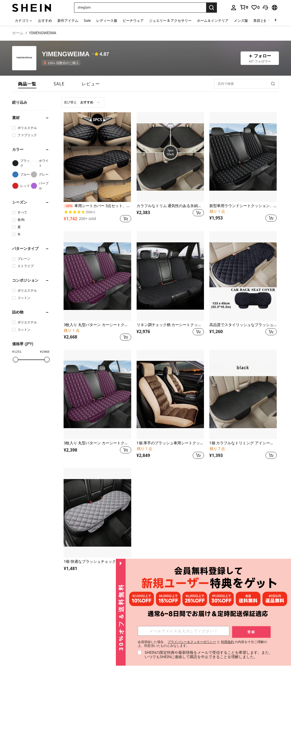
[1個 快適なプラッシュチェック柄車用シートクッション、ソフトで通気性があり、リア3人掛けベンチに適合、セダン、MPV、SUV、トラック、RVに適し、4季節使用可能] (97, 513)
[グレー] (40, 174)
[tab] (27, 83)
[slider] (15, 359)
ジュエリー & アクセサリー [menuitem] (170, 20)
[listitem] (62, 62)
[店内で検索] (246, 84)
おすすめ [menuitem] (45, 20)
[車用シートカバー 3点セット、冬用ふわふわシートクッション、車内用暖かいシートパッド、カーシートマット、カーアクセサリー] (97, 157)
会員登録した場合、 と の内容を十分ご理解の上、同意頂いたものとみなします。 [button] (202, 644)
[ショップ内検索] (273, 83)
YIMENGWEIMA (65, 54)
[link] (244, 7)
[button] (265, 7)
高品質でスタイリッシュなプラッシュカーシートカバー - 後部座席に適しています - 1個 (243, 325)
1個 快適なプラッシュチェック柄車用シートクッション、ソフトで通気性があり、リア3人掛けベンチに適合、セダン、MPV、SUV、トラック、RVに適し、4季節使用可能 (97, 561)
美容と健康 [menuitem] (262, 20)
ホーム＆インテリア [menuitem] (212, 20)
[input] (183, 631)
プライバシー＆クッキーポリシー (192, 642)
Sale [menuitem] (87, 20)
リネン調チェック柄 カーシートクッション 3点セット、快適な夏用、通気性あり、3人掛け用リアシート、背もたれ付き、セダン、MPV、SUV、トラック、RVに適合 (170, 325)
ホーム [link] (17, 33)
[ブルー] (21, 174)
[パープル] (40, 186)
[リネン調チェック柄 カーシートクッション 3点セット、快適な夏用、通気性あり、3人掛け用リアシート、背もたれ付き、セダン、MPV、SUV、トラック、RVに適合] (170, 276)
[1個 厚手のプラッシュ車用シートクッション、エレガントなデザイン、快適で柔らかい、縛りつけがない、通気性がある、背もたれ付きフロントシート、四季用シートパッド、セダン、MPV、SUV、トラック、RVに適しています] (170, 394)
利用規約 (227, 642)
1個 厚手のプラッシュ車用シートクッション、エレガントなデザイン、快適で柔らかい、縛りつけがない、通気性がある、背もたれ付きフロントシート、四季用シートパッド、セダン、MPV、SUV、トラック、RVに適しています (170, 443)
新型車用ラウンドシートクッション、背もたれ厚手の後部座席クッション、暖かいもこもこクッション (243, 206)
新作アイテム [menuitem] (67, 20)
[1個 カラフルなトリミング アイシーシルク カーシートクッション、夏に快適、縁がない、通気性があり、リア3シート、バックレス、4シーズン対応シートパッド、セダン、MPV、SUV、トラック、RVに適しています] (243, 394)
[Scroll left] (269, 20)
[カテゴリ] (23, 20)
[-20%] (68, 206)
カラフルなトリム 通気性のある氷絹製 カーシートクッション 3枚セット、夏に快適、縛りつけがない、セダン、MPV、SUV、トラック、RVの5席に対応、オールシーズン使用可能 (170, 206)
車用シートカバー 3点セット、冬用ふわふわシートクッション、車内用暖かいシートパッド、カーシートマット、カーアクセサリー (97, 206)
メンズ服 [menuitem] (241, 20)
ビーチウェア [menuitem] (133, 20)
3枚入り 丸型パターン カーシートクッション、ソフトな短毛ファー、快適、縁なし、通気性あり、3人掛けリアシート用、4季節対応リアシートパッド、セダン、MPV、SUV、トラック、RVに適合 (97, 325)
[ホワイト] (40, 163)
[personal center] (233, 7)
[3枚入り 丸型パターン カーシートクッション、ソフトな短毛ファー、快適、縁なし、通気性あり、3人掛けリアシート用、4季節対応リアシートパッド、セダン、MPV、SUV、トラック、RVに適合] (97, 276)
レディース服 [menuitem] (106, 20)
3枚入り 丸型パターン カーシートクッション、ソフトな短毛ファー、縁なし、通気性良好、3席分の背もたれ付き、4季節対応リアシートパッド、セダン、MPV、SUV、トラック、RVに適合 (97, 443)
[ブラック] (21, 163)
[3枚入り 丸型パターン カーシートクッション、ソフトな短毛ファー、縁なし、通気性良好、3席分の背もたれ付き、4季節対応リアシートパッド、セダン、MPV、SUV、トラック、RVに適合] (97, 394)
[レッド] (21, 186)
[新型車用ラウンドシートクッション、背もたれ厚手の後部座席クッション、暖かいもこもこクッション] (243, 157)
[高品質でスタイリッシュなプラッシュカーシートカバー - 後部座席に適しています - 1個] (243, 276)
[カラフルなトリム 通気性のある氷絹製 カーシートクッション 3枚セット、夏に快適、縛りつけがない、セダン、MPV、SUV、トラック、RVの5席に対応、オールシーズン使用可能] (170, 157)
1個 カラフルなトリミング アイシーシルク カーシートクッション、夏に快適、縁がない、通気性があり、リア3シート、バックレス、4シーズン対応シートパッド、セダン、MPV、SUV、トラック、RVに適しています (243, 443)
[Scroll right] (275, 20)
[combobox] (83, 102)
